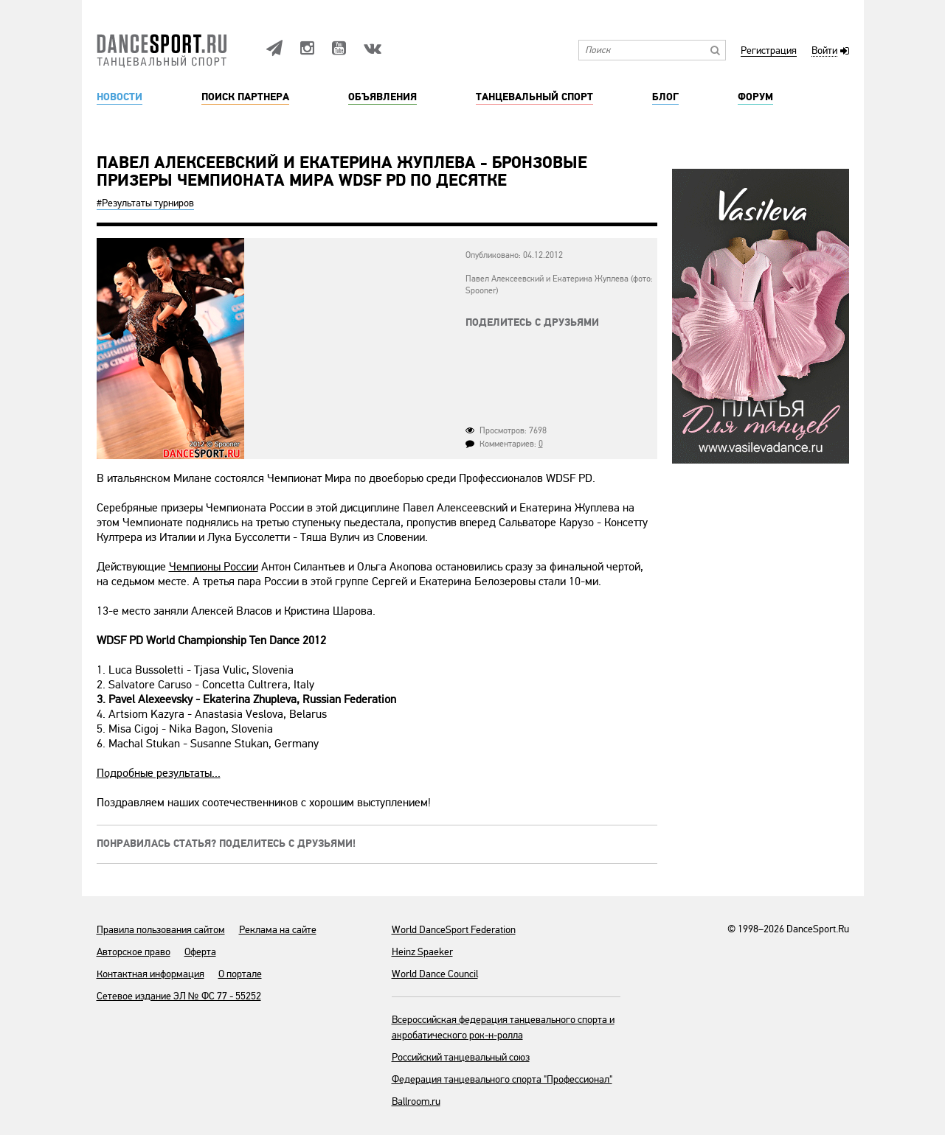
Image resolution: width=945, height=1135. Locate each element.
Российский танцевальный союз (461, 1057)
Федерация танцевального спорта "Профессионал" (502, 1079)
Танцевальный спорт (534, 97)
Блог (665, 97)
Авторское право (133, 952)
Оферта (200, 952)
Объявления (382, 97)
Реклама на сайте (277, 929)
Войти (824, 51)
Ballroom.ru (416, 1101)
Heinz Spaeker (422, 952)
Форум (755, 97)
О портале (240, 974)
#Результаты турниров (145, 203)
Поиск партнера (245, 97)
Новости (119, 97)
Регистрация (769, 51)
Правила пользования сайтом (161, 929)
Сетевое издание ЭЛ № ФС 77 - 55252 (179, 996)
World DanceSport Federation (454, 929)
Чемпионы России (213, 566)
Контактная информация (150, 974)
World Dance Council (435, 974)
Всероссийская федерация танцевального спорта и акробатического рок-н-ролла (503, 1027)
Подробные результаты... (159, 773)
